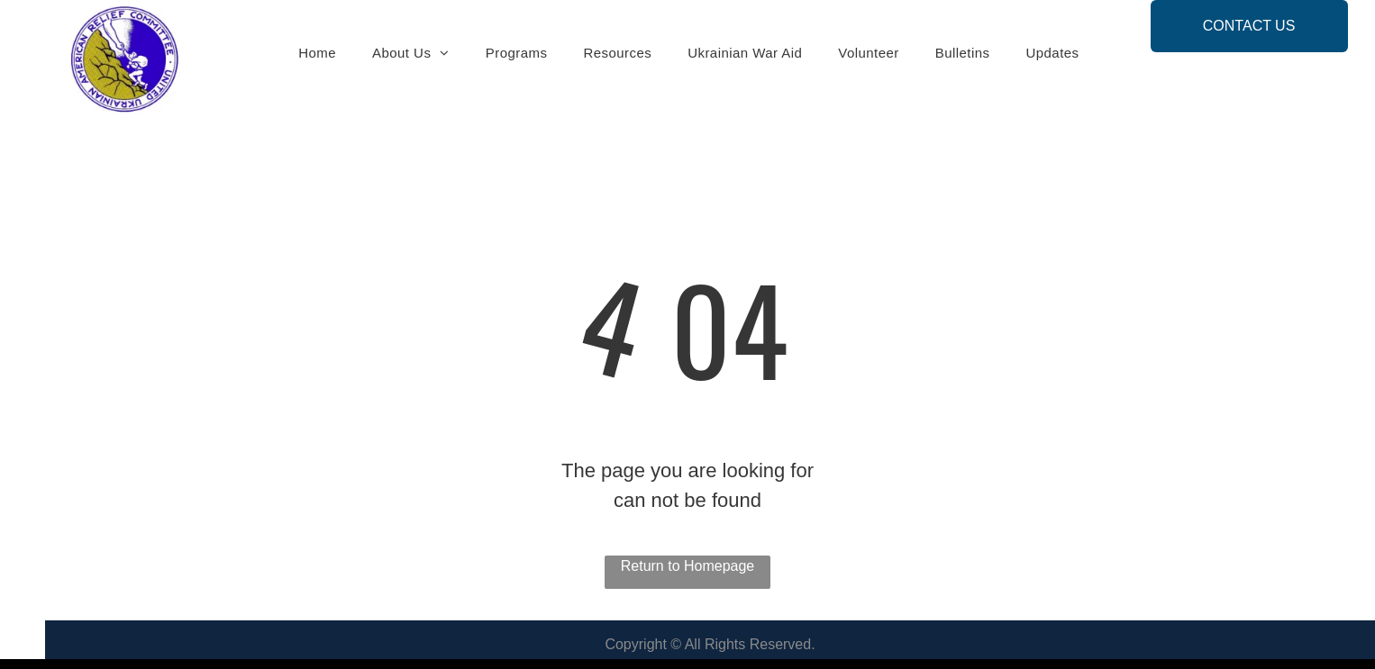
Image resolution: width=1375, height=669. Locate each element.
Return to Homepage (688, 566)
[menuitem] (317, 53)
